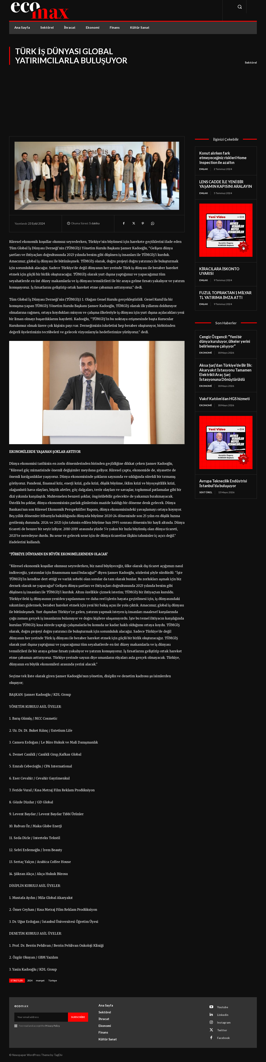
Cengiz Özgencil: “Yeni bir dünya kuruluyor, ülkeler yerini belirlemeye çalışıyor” (224, 341)
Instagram (223, 1022)
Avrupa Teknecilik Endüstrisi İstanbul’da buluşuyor (223, 483)
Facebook (223, 1038)
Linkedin (222, 1015)
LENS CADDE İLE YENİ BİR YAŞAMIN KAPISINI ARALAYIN (225, 184)
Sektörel (251, 62)
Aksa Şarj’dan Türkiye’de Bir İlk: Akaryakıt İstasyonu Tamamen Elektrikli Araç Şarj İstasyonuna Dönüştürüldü (225, 372)
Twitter (222, 1030)
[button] (239, 6)
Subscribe (78, 1017)
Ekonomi (205, 352)
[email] (41, 1017)
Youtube (222, 1007)
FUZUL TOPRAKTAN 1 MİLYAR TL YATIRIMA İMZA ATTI (225, 295)
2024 (29, 980)
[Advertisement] (133, 97)
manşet (40, 980)
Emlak (203, 169)
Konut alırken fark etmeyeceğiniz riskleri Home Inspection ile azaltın (222, 158)
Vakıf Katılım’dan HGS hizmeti (224, 398)
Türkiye (52, 980)
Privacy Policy (52, 1025)
